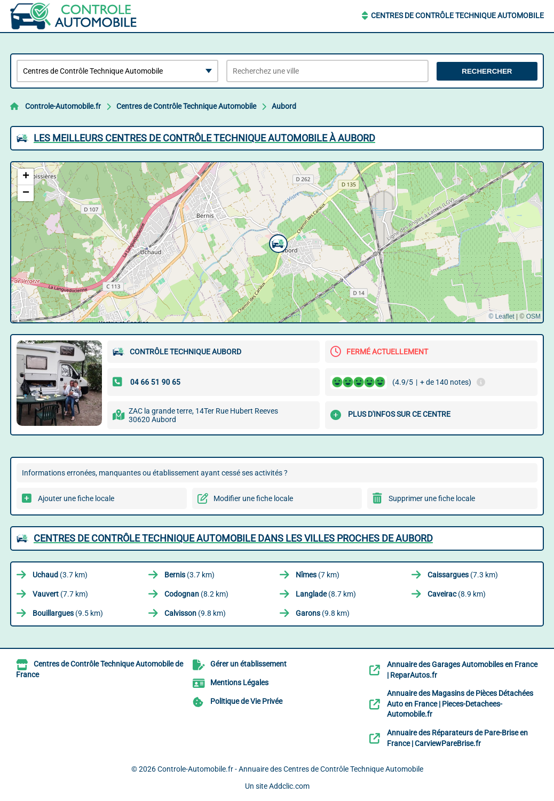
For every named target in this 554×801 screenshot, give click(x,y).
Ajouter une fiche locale (76, 498)
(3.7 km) (60, 574)
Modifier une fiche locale (253, 498)
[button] (277, 242)
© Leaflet (501, 316)
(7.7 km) (60, 594)
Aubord (284, 106)
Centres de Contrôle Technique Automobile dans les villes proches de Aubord (233, 538)
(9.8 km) (195, 613)
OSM (533, 316)
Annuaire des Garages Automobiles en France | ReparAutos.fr (462, 669)
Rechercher (487, 71)
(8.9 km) (457, 594)
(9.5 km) (68, 613)
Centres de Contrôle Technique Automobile (457, 15)
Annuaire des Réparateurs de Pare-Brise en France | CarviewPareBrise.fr (457, 738)
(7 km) (317, 574)
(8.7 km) (326, 594)
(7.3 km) (463, 574)
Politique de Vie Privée (246, 701)
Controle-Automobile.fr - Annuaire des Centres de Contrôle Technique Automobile (290, 769)
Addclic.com (289, 786)
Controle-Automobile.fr (63, 106)
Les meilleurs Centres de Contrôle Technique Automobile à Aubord (204, 138)
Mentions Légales (239, 682)
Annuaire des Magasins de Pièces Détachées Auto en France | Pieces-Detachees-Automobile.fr (460, 703)
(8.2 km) (196, 594)
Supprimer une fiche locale (432, 498)
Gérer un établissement (248, 664)
